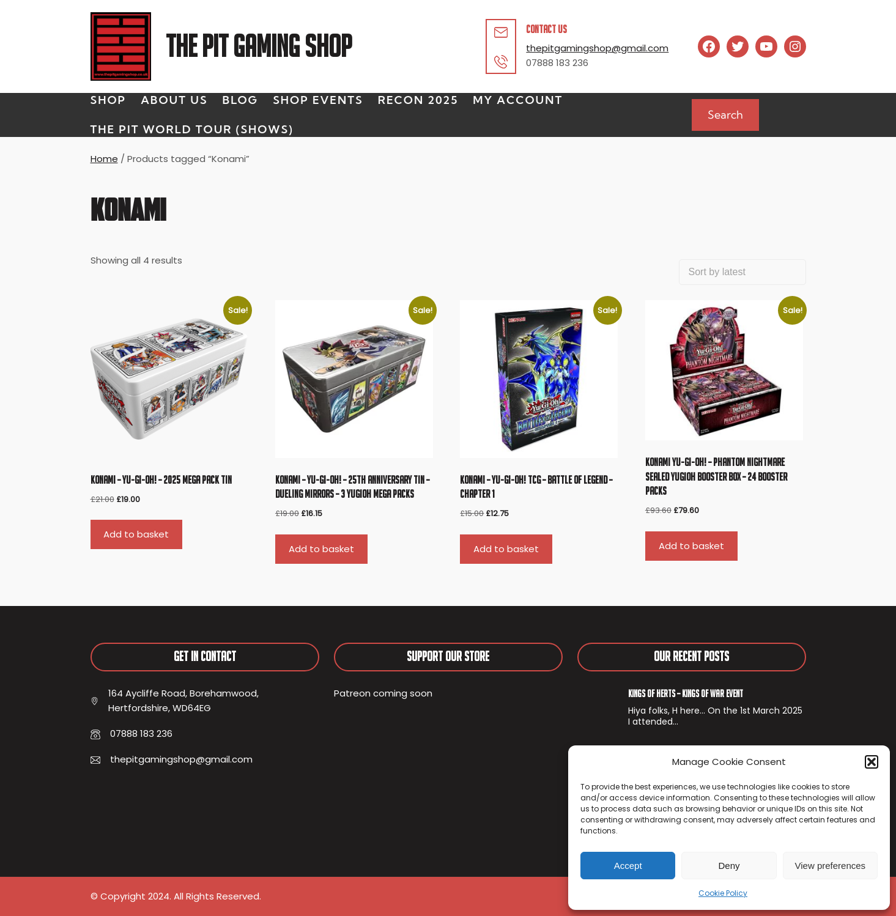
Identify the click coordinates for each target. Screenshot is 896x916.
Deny (728, 865)
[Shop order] (742, 272)
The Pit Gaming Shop (259, 46)
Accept (628, 865)
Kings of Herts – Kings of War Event (685, 693)
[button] (871, 762)
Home (104, 158)
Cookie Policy (722, 893)
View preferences (830, 865)
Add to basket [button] (136, 534)
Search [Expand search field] (725, 115)
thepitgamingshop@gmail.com (597, 48)
